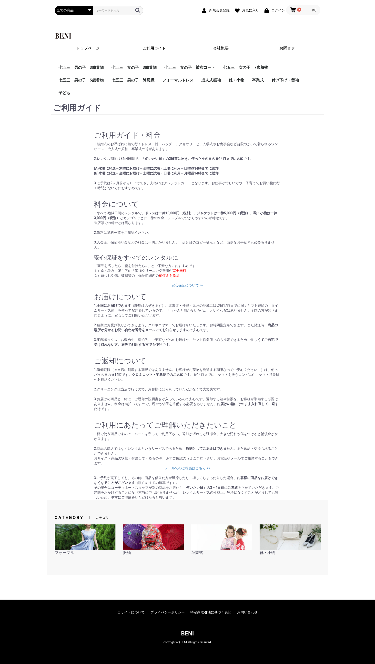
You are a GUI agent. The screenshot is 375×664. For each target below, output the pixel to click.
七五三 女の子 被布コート (189, 67)
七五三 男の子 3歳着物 (81, 67)
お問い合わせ (247, 612)
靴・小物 (236, 80)
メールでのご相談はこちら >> (187, 468)
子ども (64, 93)
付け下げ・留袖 (285, 80)
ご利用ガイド (154, 48)
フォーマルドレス (177, 80)
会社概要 (221, 48)
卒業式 (258, 80)
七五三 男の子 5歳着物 (81, 80)
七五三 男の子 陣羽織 (132, 80)
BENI (187, 633)
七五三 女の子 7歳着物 (245, 67)
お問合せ (287, 48)
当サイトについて (131, 612)
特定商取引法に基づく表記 (210, 612)
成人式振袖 (211, 80)
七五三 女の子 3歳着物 (134, 67)
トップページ (88, 48)
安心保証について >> (187, 285)
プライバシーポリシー (168, 612)
